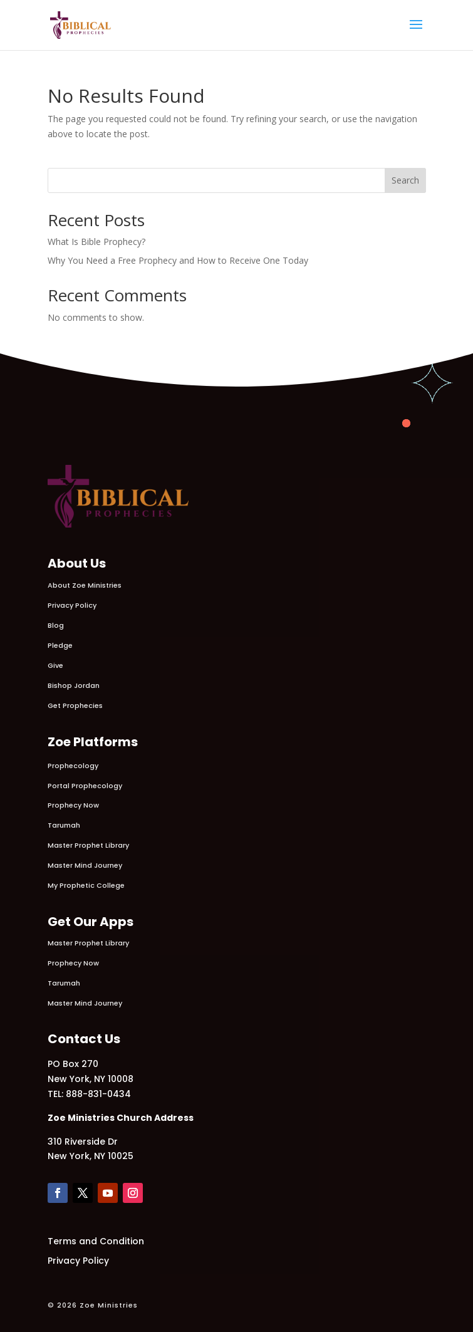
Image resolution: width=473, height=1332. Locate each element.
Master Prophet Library (88, 845)
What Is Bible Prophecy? (96, 241)
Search (405, 180)
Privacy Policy (72, 605)
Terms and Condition (96, 1241)
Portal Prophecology (85, 786)
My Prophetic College (86, 885)
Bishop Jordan (74, 685)
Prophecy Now (73, 805)
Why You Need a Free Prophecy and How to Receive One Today (178, 260)
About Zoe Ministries (85, 585)
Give (55, 665)
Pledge (60, 645)
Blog (56, 625)
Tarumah (64, 825)
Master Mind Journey (85, 865)
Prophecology (73, 766)
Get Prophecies (75, 705)
